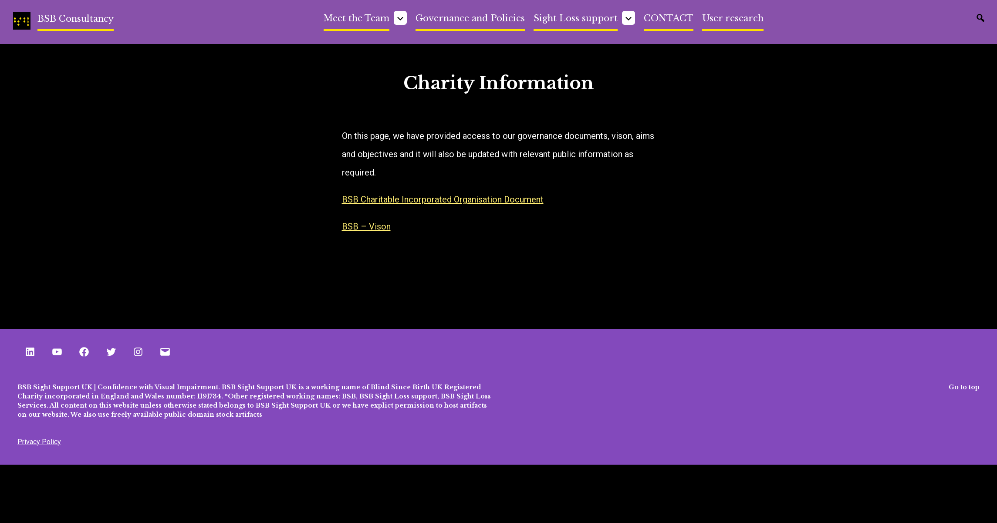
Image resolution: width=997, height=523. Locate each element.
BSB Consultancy (75, 18)
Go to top (964, 387)
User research (733, 18)
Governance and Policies (470, 18)
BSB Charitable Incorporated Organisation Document (443, 199)
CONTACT (668, 18)
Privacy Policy (39, 442)
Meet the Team (356, 18)
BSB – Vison (366, 226)
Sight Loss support (576, 18)
